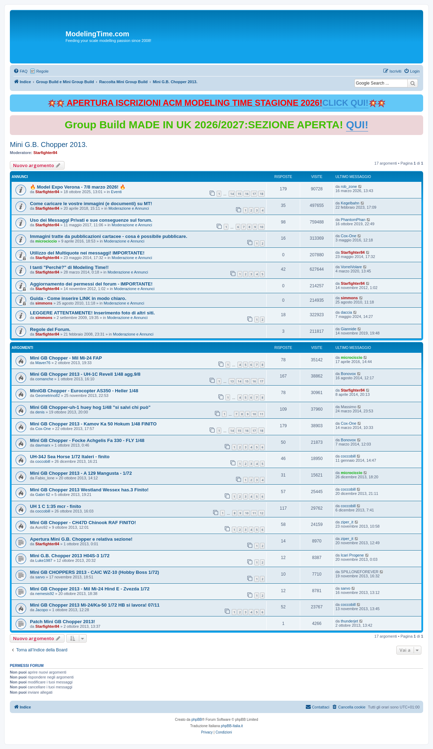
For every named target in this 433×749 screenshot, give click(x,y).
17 (254, 193)
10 (261, 227)
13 (232, 381)
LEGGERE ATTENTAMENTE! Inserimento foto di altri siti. (92, 312)
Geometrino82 (47, 395)
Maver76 (42, 363)
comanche (44, 379)
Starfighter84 (45, 153)
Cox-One (348, 236)
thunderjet (349, 621)
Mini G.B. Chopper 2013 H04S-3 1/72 (70, 555)
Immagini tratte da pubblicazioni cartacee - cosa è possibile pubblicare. (108, 236)
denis (39, 412)
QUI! (357, 124)
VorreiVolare (351, 267)
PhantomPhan (353, 219)
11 (261, 414)
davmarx (42, 445)
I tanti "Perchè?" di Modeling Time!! (69, 267)
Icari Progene (352, 555)
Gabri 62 (42, 494)
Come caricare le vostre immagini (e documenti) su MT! (91, 203)
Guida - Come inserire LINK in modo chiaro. (78, 298)
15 (239, 193)
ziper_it (347, 522)
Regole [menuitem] (42, 71)
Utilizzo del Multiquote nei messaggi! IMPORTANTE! (87, 253)
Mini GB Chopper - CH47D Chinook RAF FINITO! (83, 522)
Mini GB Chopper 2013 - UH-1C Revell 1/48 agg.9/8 (85, 374)
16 (246, 193)
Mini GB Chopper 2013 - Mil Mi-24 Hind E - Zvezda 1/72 (89, 588)
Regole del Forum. (50, 329)
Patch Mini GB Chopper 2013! (62, 621)
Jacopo (41, 610)
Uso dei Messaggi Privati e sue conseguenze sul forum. (91, 220)
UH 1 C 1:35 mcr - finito (55, 506)
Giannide (348, 329)
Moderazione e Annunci (129, 208)
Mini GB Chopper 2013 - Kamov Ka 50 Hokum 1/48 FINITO (93, 423)
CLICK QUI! (345, 103)
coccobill (42, 461)
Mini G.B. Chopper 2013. (48, 144)
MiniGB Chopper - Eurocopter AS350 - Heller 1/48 (84, 390)
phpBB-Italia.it (232, 726)
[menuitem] (20, 71)
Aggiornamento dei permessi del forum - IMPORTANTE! (91, 284)
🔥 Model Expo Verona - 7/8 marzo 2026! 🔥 (77, 187)
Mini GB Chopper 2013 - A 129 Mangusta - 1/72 (81, 473)
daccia (346, 312)
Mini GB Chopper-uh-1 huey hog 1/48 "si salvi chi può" (90, 407)
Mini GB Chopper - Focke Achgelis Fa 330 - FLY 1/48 (87, 440)
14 (232, 193)
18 (261, 193)
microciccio (46, 241)
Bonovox (348, 374)
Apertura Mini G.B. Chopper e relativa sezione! (81, 539)
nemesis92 (44, 593)
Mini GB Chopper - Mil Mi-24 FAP (66, 358)
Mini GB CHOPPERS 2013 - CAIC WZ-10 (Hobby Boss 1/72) (94, 572)
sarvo (40, 577)
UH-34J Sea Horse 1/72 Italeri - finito (70, 456)
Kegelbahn (350, 203)
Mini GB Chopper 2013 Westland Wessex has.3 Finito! (89, 489)
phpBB (196, 720)
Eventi (116, 192)
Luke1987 (43, 560)
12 (261, 513)
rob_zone (349, 186)
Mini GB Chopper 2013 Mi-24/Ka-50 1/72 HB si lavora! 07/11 (95, 605)
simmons (43, 303)
